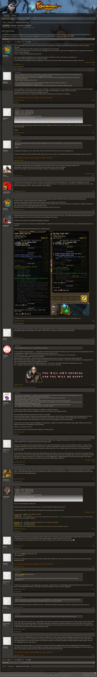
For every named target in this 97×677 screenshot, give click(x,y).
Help (90, 673)
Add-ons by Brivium (59, 675)
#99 (93, 629)
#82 (93, 100)
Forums (6, 16)
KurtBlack (25, 387)
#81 (93, 64)
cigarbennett (6, 449)
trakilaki (15, 135)
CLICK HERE (70, 36)
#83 (93, 132)
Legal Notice (85, 673)
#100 (93, 655)
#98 (93, 607)
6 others (31, 387)
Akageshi (5, 82)
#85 (93, 175)
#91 (93, 432)
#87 (93, 209)
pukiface (15, 548)
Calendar (14, 15)
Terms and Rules (86, 675)
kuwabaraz (6, 225)
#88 (93, 320)
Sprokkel (5, 55)
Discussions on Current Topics (14, 27)
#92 (93, 461)
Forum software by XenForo (12, 675)
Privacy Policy (93, 675)
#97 (93, 589)
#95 (93, 545)
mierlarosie (6, 479)
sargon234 (5, 402)
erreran (5, 607)
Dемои (15, 323)
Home (92, 673)
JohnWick (16, 591)
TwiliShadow (6, 496)
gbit (14, 102)
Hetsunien (16, 387)
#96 (93, 566)
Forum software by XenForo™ (35, 675)
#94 (93, 528)
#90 (93, 384)
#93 (93, 478)
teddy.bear (27, 27)
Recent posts (5, 18)
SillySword (5, 118)
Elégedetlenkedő (17, 66)
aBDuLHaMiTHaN (17, 464)
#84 (93, 160)
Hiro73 (4, 175)
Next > (29, 41)
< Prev (8, 41)
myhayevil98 (6, 192)
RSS (95, 673)
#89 (93, 337)
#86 (93, 191)
